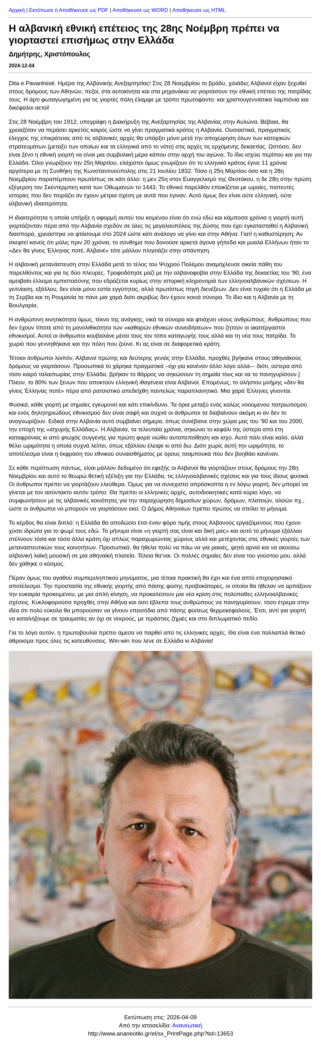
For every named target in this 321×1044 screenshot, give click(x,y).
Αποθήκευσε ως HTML (199, 10)
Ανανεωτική (187, 1025)
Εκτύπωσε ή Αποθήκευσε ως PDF (68, 10)
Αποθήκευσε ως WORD (140, 10)
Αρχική (17, 10)
